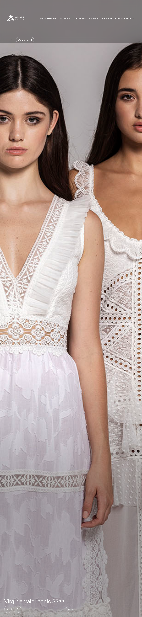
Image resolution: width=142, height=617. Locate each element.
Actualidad (93, 18)
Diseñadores (65, 18)
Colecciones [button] (80, 18)
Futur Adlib (107, 18)
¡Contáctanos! (25, 40)
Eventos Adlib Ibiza (124, 18)
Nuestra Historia (48, 18)
